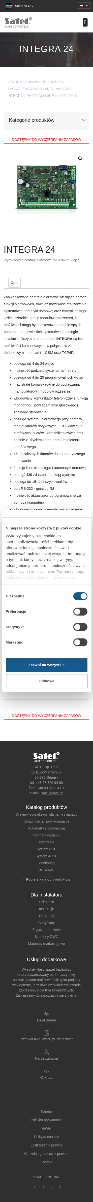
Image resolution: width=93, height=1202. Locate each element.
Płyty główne (40, 96)
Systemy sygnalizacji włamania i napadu (47, 814)
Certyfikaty (46, 923)
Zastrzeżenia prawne (47, 1145)
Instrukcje (46, 909)
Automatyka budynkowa (46, 828)
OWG (46, 1128)
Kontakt (46, 1162)
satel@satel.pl (52, 793)
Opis (15, 283)
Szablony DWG (47, 937)
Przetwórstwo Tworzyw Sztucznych (47, 1039)
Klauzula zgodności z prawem (46, 1154)
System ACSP (47, 856)
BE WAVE (46, 870)
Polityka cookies (46, 1137)
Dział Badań (46, 1020)
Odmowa (46, 681)
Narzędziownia (46, 1058)
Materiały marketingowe (46, 944)
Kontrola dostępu (46, 835)
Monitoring (46, 863)
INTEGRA (15, 96)
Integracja (46, 842)
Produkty (51, 82)
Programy (46, 916)
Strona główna (22, 82)
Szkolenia (46, 902)
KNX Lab (46, 1077)
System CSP (46, 849)
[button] (84, 5)
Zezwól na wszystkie (47, 665)
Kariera (46, 1111)
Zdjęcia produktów (46, 930)
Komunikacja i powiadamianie (46, 821)
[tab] (14, 282)
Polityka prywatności (46, 1120)
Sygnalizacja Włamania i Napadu (38, 89)
